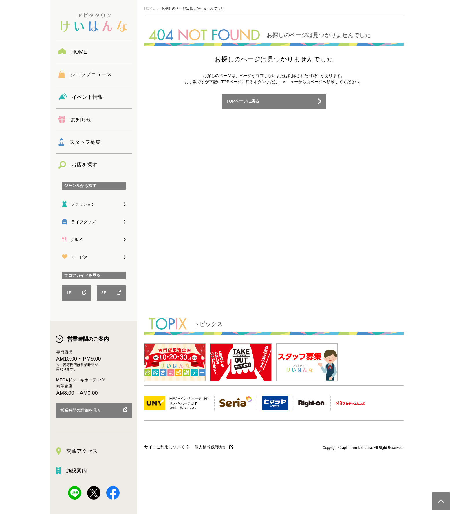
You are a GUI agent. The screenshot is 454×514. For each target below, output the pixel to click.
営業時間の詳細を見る (80, 410)
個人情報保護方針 (211, 447)
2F (103, 292)
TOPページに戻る (242, 101)
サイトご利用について (164, 447)
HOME (149, 8)
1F (69, 292)
